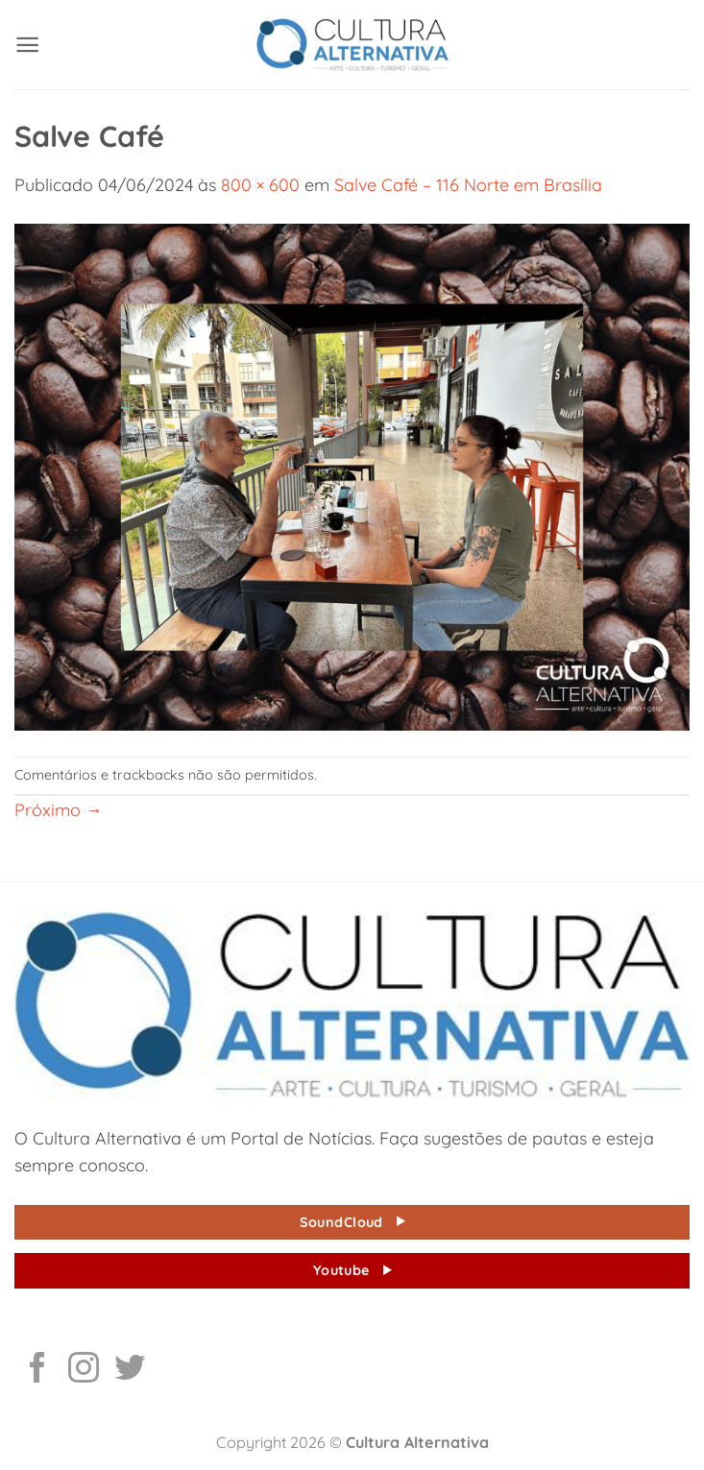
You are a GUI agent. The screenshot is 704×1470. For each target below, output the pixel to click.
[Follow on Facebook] (37, 1370)
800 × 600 (260, 184)
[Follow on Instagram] (83, 1370)
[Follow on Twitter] (129, 1370)
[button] (27, 44)
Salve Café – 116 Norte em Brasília (468, 184)
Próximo (58, 809)
